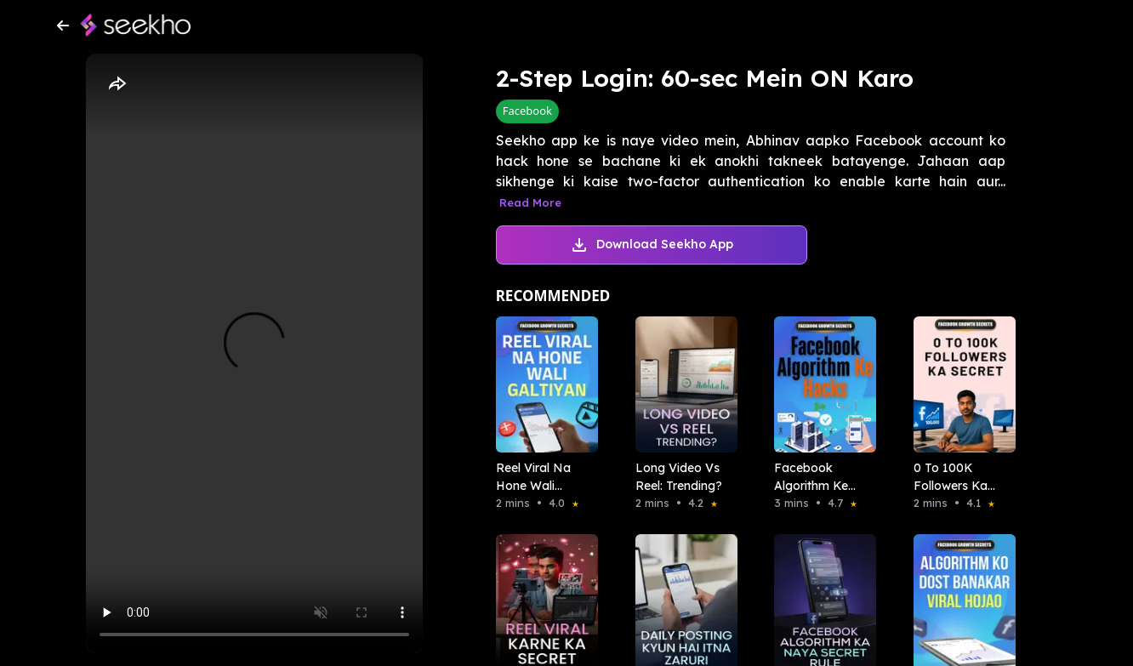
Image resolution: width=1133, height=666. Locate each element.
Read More (530, 202)
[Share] (117, 84)
